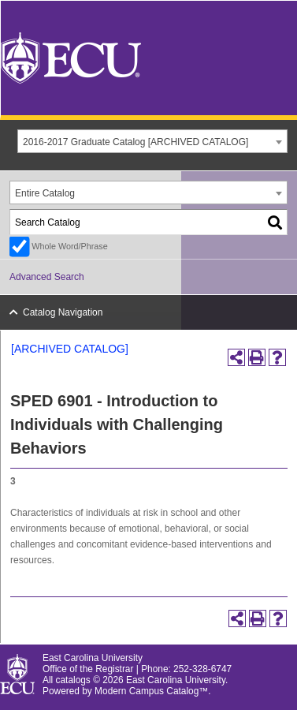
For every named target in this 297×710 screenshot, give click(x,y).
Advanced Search (46, 276)
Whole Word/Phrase (69, 246)
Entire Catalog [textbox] (45, 193)
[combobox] (152, 141)
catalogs (73, 680)
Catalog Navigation (62, 312)
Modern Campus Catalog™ (151, 691)
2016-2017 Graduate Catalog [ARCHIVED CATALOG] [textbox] (135, 142)
